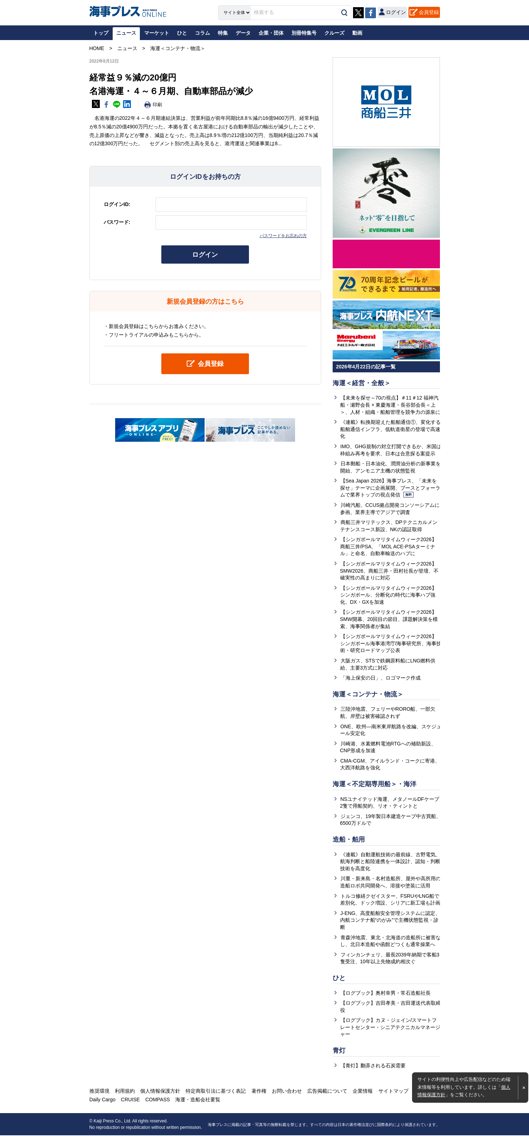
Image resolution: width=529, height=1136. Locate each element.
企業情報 (362, 1092)
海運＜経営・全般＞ (362, 383)
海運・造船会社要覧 (197, 1100)
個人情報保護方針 (160, 1092)
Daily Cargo (102, 1100)
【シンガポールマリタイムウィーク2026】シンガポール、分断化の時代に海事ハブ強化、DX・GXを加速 (388, 595)
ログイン (205, 254)
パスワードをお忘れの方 (283, 235)
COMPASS (157, 1100)
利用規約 (125, 1092)
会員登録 (429, 12)
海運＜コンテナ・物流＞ (368, 694)
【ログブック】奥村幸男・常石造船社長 (386, 993)
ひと (339, 978)
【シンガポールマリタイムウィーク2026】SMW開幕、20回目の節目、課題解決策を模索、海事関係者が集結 (389, 619)
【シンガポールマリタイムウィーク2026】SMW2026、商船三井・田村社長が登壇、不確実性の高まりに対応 (389, 571)
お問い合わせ (286, 1092)
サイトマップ (393, 1092)
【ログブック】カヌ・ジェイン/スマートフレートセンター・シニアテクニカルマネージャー (390, 1028)
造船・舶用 (349, 839)
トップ (100, 33)
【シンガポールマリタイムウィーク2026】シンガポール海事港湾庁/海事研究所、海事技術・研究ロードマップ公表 (391, 643)
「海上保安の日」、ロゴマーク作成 (381, 678)
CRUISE (130, 1100)
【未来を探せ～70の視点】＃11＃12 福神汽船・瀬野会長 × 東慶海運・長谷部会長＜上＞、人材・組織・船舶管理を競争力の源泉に (390, 405)
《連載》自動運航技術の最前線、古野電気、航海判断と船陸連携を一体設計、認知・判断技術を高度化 (390, 862)
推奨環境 (99, 1092)
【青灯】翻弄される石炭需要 (373, 1066)
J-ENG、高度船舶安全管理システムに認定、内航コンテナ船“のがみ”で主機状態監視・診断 (390, 920)
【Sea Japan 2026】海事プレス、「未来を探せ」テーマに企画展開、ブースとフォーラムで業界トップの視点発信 (390, 488)
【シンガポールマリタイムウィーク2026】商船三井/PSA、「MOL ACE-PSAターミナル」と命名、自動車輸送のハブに (388, 547)
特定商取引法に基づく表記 (216, 1092)
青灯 (339, 1050)
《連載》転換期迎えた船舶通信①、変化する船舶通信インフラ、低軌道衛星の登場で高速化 (390, 429)
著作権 (258, 1092)
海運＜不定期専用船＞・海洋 (374, 784)
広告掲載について (327, 1092)
